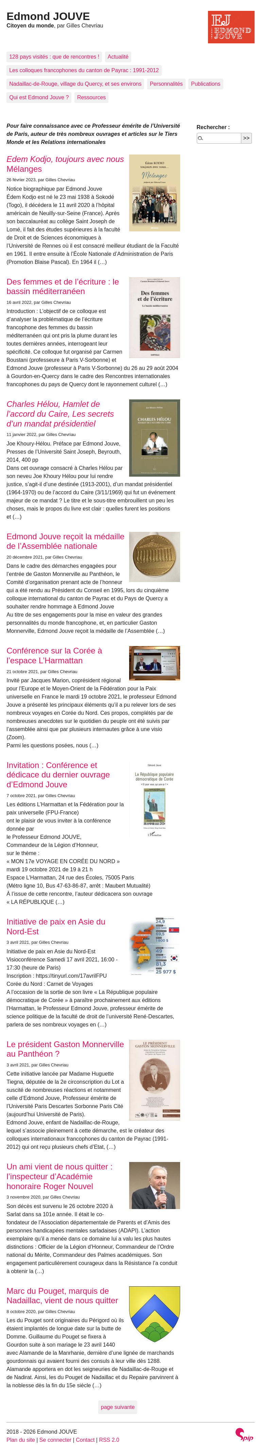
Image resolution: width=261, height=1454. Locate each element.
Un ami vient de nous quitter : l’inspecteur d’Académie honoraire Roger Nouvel (59, 1176)
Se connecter (55, 1440)
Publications (205, 84)
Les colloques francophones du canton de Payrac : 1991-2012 (84, 70)
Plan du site (20, 1440)
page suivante (118, 1407)
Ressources (91, 97)
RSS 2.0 (109, 1440)
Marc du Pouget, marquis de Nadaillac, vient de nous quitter (62, 1295)
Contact (85, 1440)
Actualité (118, 57)
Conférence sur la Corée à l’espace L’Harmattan (54, 655)
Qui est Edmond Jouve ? (39, 97)
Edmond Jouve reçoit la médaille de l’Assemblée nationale (65, 541)
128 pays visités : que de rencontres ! (54, 57)
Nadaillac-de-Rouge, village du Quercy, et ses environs (75, 84)
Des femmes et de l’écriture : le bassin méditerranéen (62, 286)
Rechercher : (213, 127)
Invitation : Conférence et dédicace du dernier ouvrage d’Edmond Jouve (58, 775)
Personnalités (166, 84)
